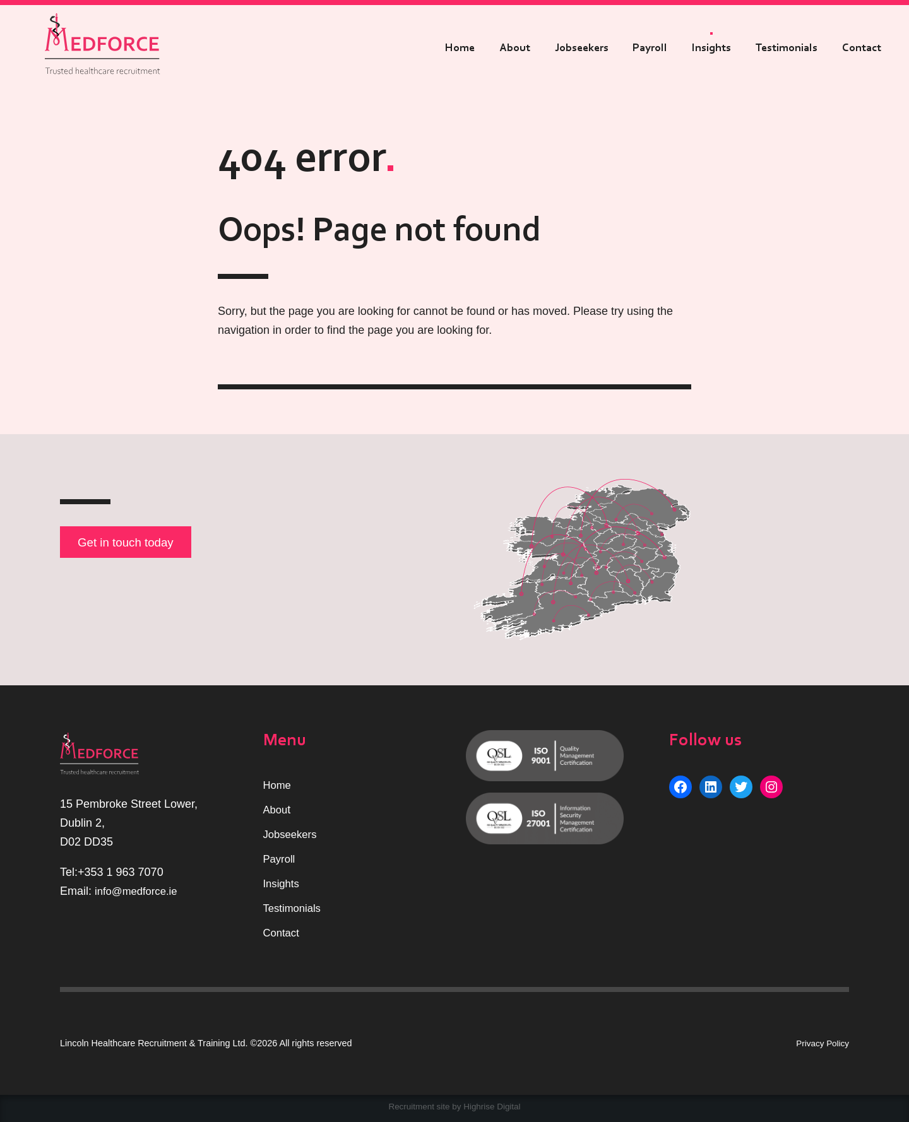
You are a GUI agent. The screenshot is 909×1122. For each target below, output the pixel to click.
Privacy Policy (820, 1043)
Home (460, 48)
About (514, 48)
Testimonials (786, 48)
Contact (861, 48)
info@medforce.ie (139, 891)
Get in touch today (130, 543)
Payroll (650, 48)
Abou (276, 810)
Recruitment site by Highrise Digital (454, 1107)
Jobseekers (582, 48)
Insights (711, 48)
